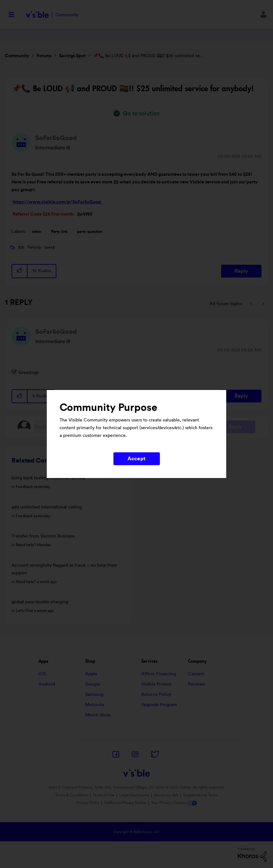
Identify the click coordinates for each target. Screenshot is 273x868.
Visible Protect (156, 684)
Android (46, 684)
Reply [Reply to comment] (241, 396)
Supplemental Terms (200, 795)
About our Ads (166, 795)
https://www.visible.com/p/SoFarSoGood (57, 202)
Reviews (196, 684)
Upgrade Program (159, 705)
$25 (21, 247)
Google (93, 684)
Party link (59, 232)
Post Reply (229, 427)
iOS (42, 674)
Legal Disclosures (134, 795)
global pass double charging (40, 602)
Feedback (24, 487)
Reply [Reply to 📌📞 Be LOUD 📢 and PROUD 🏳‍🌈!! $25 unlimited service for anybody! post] (241, 271)
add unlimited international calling (47, 507)
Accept (136, 458)
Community (17, 56)
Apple (91, 674)
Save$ (49, 247)
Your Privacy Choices (174, 803)
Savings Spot (72, 56)
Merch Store (98, 715)
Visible (52, 14)
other (37, 232)
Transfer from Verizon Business (43, 536)
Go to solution (141, 113)
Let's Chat (24, 611)
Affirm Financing (158, 674)
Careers (196, 674)
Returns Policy (156, 694)
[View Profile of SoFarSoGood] (56, 138)
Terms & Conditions (71, 795)
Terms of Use (104, 795)
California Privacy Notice (125, 803)
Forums (44, 56)
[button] (20, 271)
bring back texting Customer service (49, 478)
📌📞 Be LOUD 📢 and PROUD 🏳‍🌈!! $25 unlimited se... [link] (148, 56)
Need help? (26, 545)
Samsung (94, 694)
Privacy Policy (88, 803)
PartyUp (34, 247)
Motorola (94, 705)
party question (90, 232)
